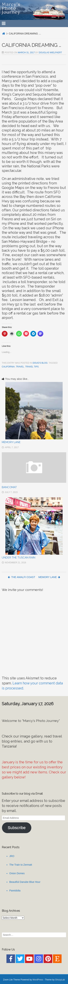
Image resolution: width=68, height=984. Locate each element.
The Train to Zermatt (20, 864)
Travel (20, 366)
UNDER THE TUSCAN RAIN (18, 557)
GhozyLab (60, 979)
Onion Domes (17, 873)
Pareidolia (14, 890)
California (8, 366)
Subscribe (17, 827)
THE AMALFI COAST (21, 577)
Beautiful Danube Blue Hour (24, 881)
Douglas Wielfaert (50, 52)
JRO (11, 856)
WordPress (37, 979)
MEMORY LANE (11, 442)
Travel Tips (32, 366)
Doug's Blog (40, 363)
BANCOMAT (9, 487)
